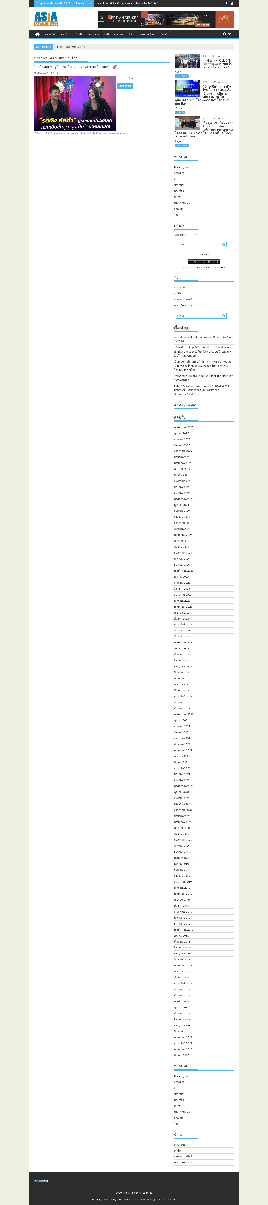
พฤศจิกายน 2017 (183, 1001)
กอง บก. (55, 72)
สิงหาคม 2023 (182, 588)
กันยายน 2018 (182, 941)
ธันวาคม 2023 (182, 564)
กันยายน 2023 (182, 582)
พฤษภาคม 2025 (183, 463)
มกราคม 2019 (182, 917)
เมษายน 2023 (182, 612)
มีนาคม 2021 (181, 762)
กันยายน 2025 (182, 439)
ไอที (106, 34)
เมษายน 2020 (182, 828)
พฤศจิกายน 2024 (183, 499)
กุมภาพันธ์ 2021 (183, 768)
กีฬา (131, 34)
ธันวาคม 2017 (182, 995)
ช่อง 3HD (90, 133)
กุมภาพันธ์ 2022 (183, 696)
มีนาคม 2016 (181, 1055)
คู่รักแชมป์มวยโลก (76, 133)
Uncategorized (182, 167)
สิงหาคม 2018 (182, 947)
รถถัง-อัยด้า (109, 133)
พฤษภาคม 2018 (183, 965)
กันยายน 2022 (182, 654)
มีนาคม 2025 (181, 475)
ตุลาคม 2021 (181, 720)
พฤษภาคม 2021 (183, 750)
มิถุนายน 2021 (182, 744)
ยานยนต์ (119, 34)
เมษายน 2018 (182, 971)
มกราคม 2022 (182, 702)
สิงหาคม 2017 (182, 1019)
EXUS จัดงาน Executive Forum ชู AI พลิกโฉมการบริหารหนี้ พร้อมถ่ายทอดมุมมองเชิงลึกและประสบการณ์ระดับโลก (201, 390)
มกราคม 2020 (182, 845)
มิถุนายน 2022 (182, 672)
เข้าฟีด (178, 293)
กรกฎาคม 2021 (183, 738)
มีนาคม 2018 (181, 977)
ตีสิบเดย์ (99, 133)
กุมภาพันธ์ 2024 (183, 552)
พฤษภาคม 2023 (183, 606)
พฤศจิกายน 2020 (183, 786)
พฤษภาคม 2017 (183, 1037)
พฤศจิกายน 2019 (183, 857)
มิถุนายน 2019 (182, 887)
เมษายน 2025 (182, 469)
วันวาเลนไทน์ (121, 133)
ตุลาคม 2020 (181, 792)
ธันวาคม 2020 (182, 780)
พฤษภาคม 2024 (183, 534)
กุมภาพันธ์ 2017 (183, 1043)
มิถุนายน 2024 (182, 528)
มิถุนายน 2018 (182, 959)
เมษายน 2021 (182, 756)
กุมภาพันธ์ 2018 (183, 983)
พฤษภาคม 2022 (183, 678)
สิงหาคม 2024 (182, 517)
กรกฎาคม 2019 (183, 881)
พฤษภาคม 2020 (183, 822)
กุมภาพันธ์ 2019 (183, 911)
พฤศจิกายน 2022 (183, 642)
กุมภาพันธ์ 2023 (183, 624)
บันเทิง (79, 34)
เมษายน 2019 (182, 899)
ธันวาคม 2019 (182, 851)
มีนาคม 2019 (181, 905)
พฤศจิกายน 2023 (183, 570)
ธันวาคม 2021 (182, 708)
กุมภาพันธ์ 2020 (183, 840)
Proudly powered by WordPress (111, 1199)
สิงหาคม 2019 (182, 875)
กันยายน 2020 (182, 798)
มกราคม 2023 (182, 630)
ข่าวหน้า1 (50, 34)
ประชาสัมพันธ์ (147, 34)
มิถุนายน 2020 (182, 816)
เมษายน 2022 (182, 684)
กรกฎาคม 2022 (183, 666)
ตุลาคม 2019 (181, 863)
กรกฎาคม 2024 (183, 522)
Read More (125, 86)
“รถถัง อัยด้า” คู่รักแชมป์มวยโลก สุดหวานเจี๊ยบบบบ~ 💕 (75, 67)
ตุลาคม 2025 (181, 433)
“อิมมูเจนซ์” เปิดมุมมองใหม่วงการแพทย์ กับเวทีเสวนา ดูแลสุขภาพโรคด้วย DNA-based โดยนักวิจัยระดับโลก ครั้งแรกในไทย (203, 366)
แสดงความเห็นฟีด (184, 299)
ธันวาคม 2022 (182, 636)
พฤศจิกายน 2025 (183, 427)
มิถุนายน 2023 (182, 600)
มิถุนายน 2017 (182, 1031)
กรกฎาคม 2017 (183, 1025)
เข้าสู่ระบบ (180, 287)
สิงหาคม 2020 (182, 804)
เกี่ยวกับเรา (166, 34)
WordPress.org (183, 305)
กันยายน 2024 (182, 511)
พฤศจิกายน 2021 (183, 714)
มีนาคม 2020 (181, 834)
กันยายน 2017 (182, 1013)
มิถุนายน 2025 (182, 457)
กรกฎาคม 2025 (183, 451)
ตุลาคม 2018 (181, 935)
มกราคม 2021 (182, 774)
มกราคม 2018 (182, 989)
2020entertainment (57, 133)
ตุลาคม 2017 (181, 1007)
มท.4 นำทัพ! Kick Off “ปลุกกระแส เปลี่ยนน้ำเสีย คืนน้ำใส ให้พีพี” (130, 3)
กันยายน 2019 (182, 869)
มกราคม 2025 (182, 487)
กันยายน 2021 (182, 726)
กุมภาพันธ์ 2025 (183, 481)
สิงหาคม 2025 (182, 445)
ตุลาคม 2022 (181, 648)
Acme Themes (167, 1199)
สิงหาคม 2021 (182, 732)
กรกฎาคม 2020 (183, 810)
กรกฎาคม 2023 (183, 594)
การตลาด (93, 34)
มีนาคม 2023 (181, 618)
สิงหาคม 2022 (182, 660)
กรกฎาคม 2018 (183, 953)
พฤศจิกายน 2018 (183, 929)
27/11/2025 (209, 56)
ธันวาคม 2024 (182, 493)
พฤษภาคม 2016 (183, 1049)
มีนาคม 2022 (181, 690)
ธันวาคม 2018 (182, 923)
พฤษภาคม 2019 (183, 893)
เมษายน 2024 (182, 540)
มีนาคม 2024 (181, 546)
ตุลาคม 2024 (181, 505)
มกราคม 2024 (182, 558)
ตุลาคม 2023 (181, 576)
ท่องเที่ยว (65, 34)
